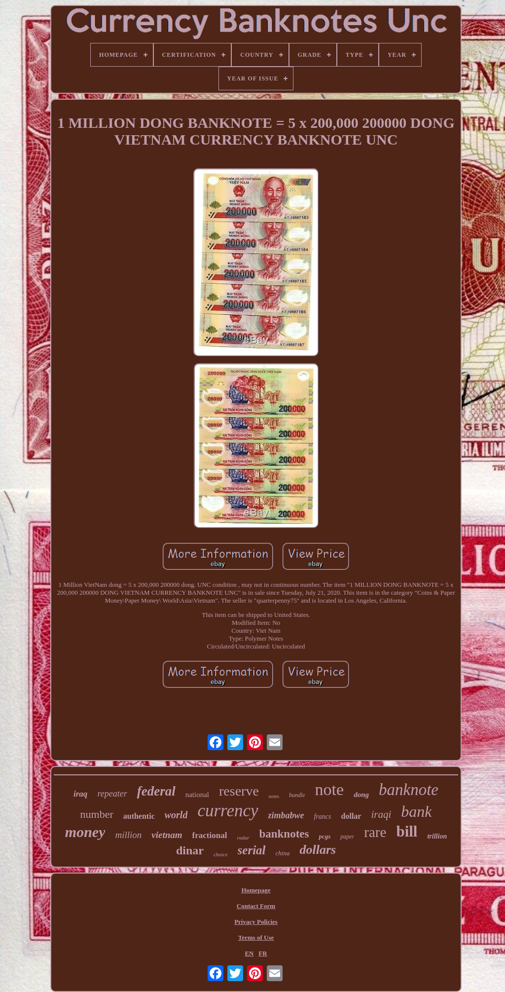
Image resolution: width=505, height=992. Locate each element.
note (329, 789)
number (96, 814)
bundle (297, 795)
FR (262, 953)
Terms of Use (256, 937)
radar (243, 837)
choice (221, 854)
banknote (408, 790)
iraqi (381, 814)
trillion (437, 836)
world (176, 814)
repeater (112, 794)
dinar (190, 850)
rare (375, 832)
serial (252, 850)
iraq (80, 794)
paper (347, 836)
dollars (317, 849)
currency (227, 810)
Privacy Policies (256, 921)
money (85, 832)
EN (249, 953)
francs (322, 816)
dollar (351, 816)
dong (361, 795)
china (283, 853)
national (197, 795)
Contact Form (256, 906)
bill (406, 831)
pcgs (324, 836)
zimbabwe (286, 815)
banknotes (284, 834)
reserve (239, 791)
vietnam (166, 835)
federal (156, 791)
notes (274, 796)
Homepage (255, 890)
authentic (139, 816)
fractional (209, 835)
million (128, 835)
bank (416, 811)
